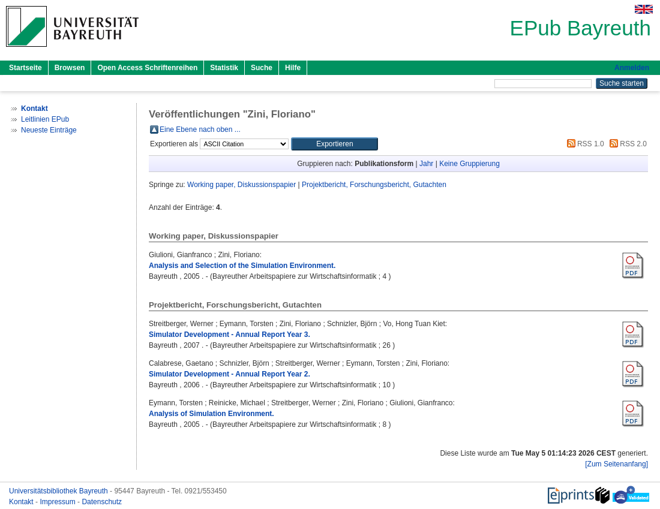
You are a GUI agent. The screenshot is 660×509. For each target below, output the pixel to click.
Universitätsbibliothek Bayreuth (59, 491)
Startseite (25, 68)
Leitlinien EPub (45, 119)
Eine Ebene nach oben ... (200, 129)
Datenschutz (102, 502)
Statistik (224, 68)
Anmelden (631, 68)
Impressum (58, 502)
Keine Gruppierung (469, 163)
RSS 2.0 (626, 144)
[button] (334, 143)
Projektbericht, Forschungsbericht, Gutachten (374, 184)
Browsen (70, 68)
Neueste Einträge (49, 130)
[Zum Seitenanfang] (616, 464)
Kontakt (22, 502)
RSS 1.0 (583, 144)
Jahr (426, 163)
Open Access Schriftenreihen (147, 68)
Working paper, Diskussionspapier (241, 184)
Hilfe (293, 68)
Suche (261, 68)
